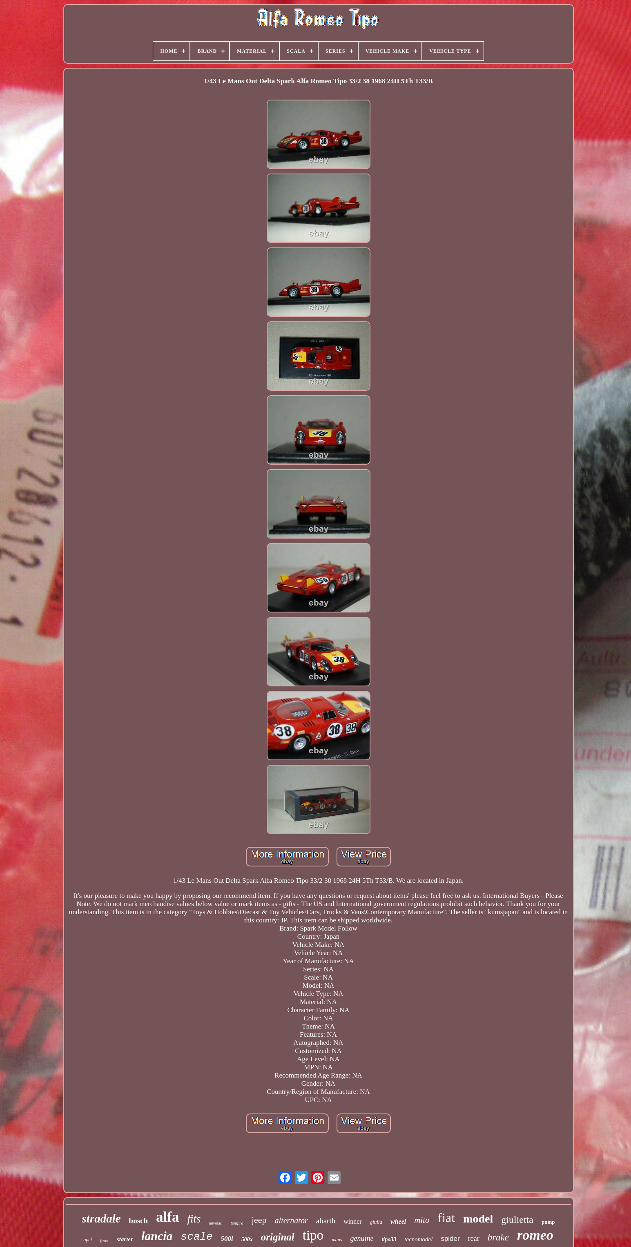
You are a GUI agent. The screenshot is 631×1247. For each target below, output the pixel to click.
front (104, 1240)
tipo (313, 1235)
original (277, 1237)
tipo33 (388, 1239)
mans (337, 1240)
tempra (237, 1222)
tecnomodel (418, 1239)
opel (87, 1240)
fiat (446, 1217)
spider (450, 1239)
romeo (535, 1235)
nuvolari (215, 1223)
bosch (138, 1220)
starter (125, 1239)
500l (227, 1239)
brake (498, 1237)
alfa (167, 1217)
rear (473, 1238)
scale (197, 1237)
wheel (398, 1221)
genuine (361, 1238)
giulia (376, 1222)
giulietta (517, 1219)
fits (194, 1219)
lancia (157, 1236)
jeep (259, 1220)
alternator (291, 1220)
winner (352, 1221)
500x (247, 1239)
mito (421, 1220)
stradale (101, 1218)
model (478, 1218)
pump (548, 1222)
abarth (325, 1220)
